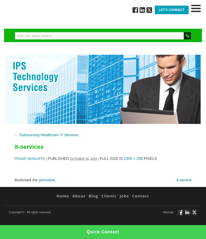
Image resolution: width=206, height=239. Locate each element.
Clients (108, 195)
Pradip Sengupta (29, 159)
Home (62, 195)
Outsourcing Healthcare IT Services (46, 135)
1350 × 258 (133, 158)
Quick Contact (103, 232)
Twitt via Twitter (149, 10)
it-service (184, 180)
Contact (140, 195)
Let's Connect (172, 10)
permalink (47, 180)
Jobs (124, 195)
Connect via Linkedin (142, 10)
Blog (93, 195)
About (79, 195)
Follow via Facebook (135, 10)
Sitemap (168, 212)
